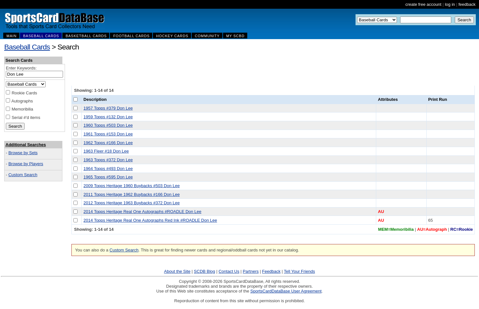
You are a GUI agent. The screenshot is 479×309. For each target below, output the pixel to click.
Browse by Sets (22, 152)
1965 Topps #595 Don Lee (108, 177)
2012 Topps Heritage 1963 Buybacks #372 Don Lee (131, 202)
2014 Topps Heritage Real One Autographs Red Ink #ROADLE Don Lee (150, 220)
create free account (423, 4)
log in (450, 4)
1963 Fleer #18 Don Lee (106, 151)
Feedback (271, 271)
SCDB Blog (204, 271)
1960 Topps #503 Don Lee (108, 125)
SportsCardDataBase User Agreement (285, 291)
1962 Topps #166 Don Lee (108, 142)
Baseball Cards (27, 47)
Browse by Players (25, 163)
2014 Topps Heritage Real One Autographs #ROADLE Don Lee (142, 211)
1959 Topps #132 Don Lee (108, 116)
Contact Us (228, 271)
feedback (466, 4)
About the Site (177, 271)
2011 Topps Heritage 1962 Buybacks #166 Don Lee (131, 194)
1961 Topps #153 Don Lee (108, 134)
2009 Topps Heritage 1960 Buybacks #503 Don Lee (131, 185)
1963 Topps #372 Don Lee (108, 159)
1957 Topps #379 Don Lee (108, 108)
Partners (251, 271)
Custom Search (22, 174)
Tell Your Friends (299, 271)
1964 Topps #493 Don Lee (108, 168)
